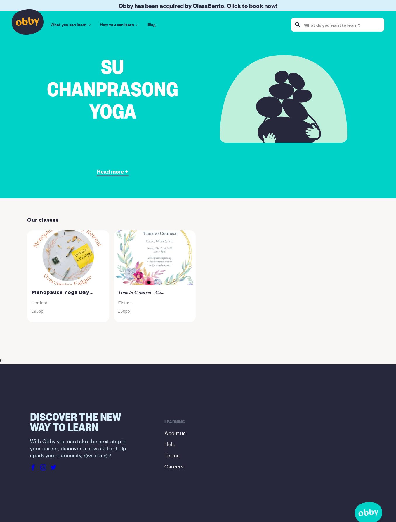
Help (170, 443)
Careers (174, 466)
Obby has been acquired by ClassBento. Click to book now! (198, 5)
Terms (172, 455)
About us (175, 432)
